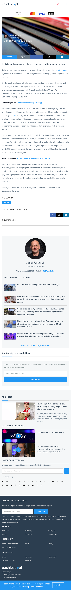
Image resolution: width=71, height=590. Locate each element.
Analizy (4, 534)
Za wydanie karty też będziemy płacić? (33, 158)
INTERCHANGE (11, 220)
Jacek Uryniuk (15, 35)
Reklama (28, 557)
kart (14, 115)
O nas (4, 557)
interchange (63, 70)
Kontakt (28, 561)
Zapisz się (41, 512)
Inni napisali (52, 534)
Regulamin (52, 557)
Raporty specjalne (8, 547)
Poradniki (28, 534)
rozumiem (58, 585)
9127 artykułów (49, 271)
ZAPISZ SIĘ (35, 379)
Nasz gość (52, 530)
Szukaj (50, 544)
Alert (27, 544)
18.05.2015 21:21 (16, 37)
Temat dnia (6, 530)
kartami (62, 63)
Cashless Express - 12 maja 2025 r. (50, 433)
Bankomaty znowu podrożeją (29, 102)
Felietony (28, 530)
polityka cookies (35, 586)
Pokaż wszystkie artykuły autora (35, 345)
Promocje (7, 397)
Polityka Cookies (8, 561)
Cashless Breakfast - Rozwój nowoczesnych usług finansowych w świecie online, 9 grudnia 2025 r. (51, 449)
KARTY (9, 57)
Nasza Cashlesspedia (10, 544)
